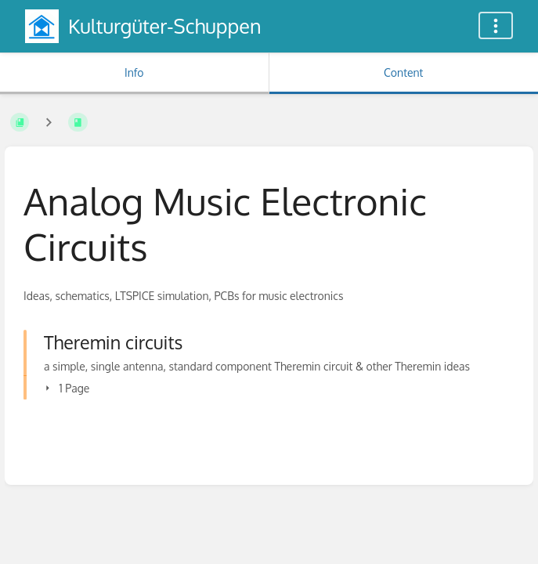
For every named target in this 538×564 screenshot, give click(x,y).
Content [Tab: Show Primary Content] (403, 72)
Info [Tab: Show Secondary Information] (134, 72)
